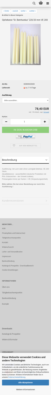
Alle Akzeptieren (25, 382)
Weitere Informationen (25, 389)
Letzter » (32, 11)
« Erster (6, 11)
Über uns (6, 287)
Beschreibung (9, 159)
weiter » (24, 11)
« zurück (15, 11)
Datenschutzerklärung (16, 377)
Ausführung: (7, 95)
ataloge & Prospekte (11, 334)
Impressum (6, 256)
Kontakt (5, 242)
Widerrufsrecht (8, 247)
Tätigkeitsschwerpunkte (11, 238)
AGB (3, 228)
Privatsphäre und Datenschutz (13, 233)
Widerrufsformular (10, 339)
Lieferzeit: (6, 88)
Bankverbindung (8, 261)
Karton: (4, 117)
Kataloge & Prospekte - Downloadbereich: (18, 266)
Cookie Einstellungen (10, 270)
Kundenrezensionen (13, 200)
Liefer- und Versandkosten (12, 252)
